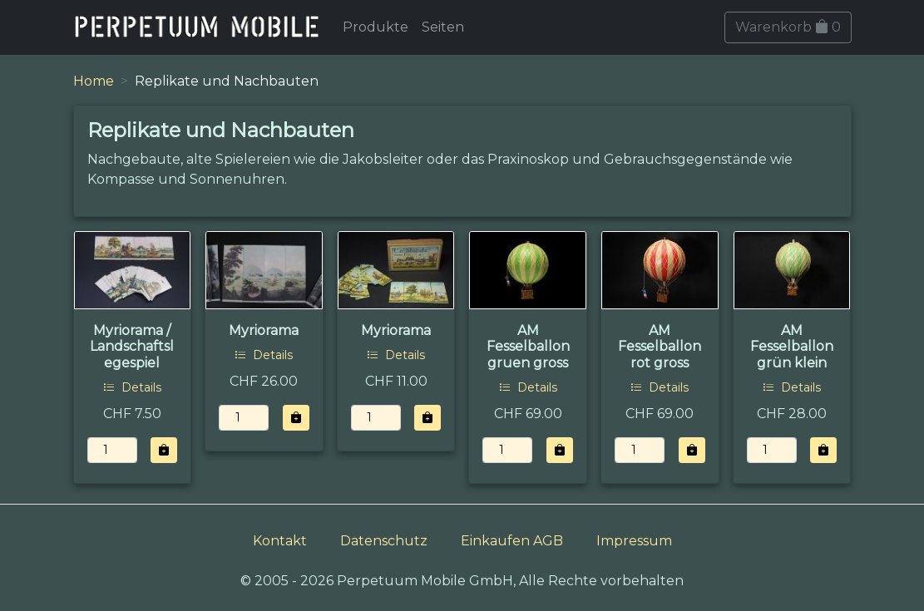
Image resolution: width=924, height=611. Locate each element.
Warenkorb (788, 27)
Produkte (375, 27)
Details (132, 387)
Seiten (443, 27)
